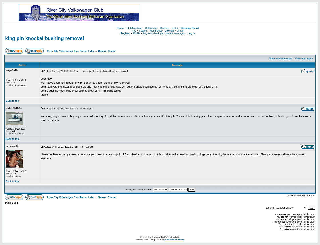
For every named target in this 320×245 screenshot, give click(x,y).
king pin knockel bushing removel (44, 38)
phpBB (177, 237)
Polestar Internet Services (174, 239)
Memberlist (156, 30)
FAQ (133, 30)
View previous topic (280, 58)
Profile (136, 33)
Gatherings (151, 28)
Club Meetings (134, 28)
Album (180, 30)
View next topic (304, 58)
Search (143, 30)
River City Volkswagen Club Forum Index (70, 51)
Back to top (12, 100)
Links (175, 28)
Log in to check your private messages (164, 33)
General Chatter (107, 51)
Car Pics (164, 28)
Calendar (170, 30)
